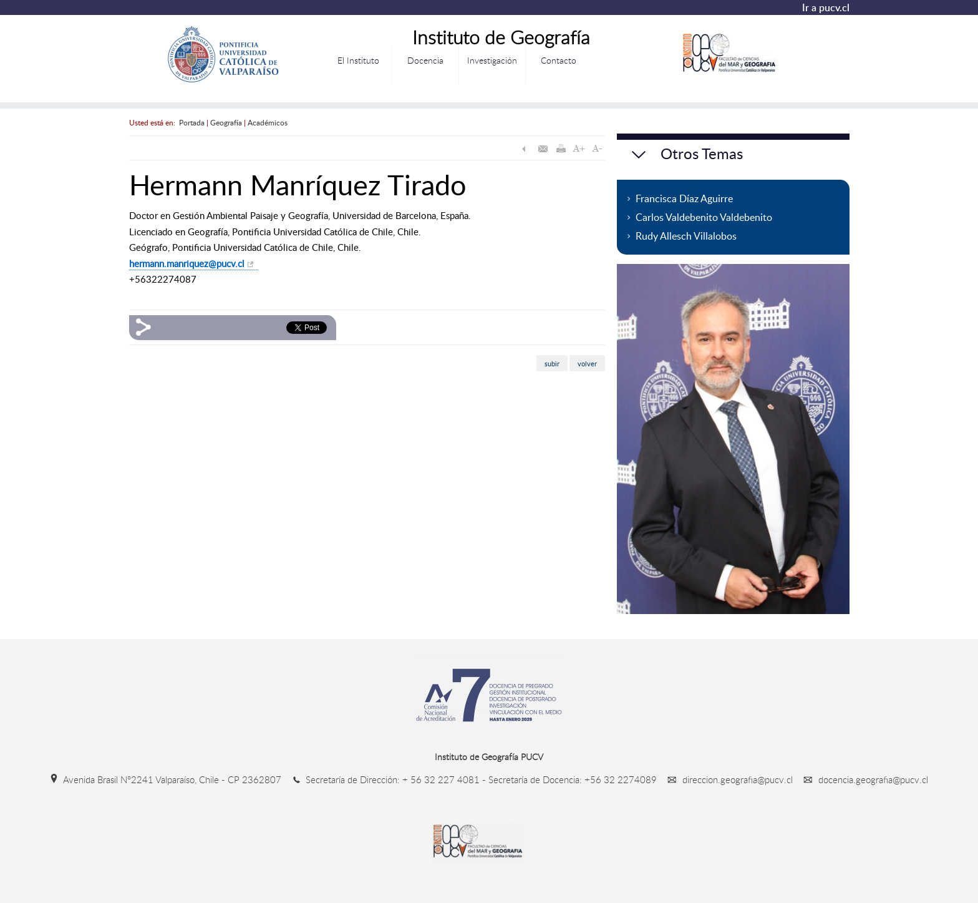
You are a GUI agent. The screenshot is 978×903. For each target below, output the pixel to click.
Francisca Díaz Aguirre (684, 198)
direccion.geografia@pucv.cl (727, 779)
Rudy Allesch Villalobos (686, 236)
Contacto (558, 60)
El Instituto (358, 60)
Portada (192, 122)
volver (587, 363)
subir (552, 363)
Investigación (492, 60)
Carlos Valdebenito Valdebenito (704, 217)
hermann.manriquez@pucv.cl (186, 263)
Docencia (425, 60)
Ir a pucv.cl (826, 7)
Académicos (268, 122)
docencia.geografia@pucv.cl (861, 779)
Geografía (226, 122)
